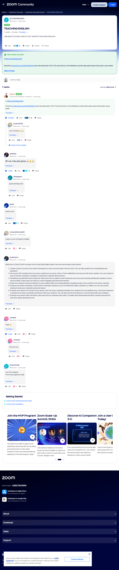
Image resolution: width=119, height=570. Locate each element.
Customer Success (16, 12)
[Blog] (3, 554)
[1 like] (15, 248)
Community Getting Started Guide (19, 401)
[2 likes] (19, 140)
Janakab (13, 318)
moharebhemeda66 (17, 232)
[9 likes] (16, 46)
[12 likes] (28, 118)
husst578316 (18, 124)
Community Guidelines (14, 404)
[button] (3, 4)
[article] (59, 106)
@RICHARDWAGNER (14, 59)
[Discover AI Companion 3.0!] (82, 436)
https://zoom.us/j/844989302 (22, 66)
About (6, 513)
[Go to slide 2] (59, 460)
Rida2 (12, 204)
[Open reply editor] (59, 79)
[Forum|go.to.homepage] (20, 4)
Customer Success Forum (35, 12)
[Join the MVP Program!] (21, 436)
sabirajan (13, 154)
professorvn (14, 257)
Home (4, 12)
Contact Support (99, 5)
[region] (48, 558)
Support (7, 540)
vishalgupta (17, 177)
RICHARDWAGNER (17, 18)
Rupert (12, 94)
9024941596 (15, 365)
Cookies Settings (77, 559)
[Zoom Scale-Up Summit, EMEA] (52, 436)
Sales (5, 531)
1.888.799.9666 (19, 485)
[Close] (89, 554)
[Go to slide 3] (64, 460)
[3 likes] (26, 171)
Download (8, 522)
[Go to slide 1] (55, 460)
